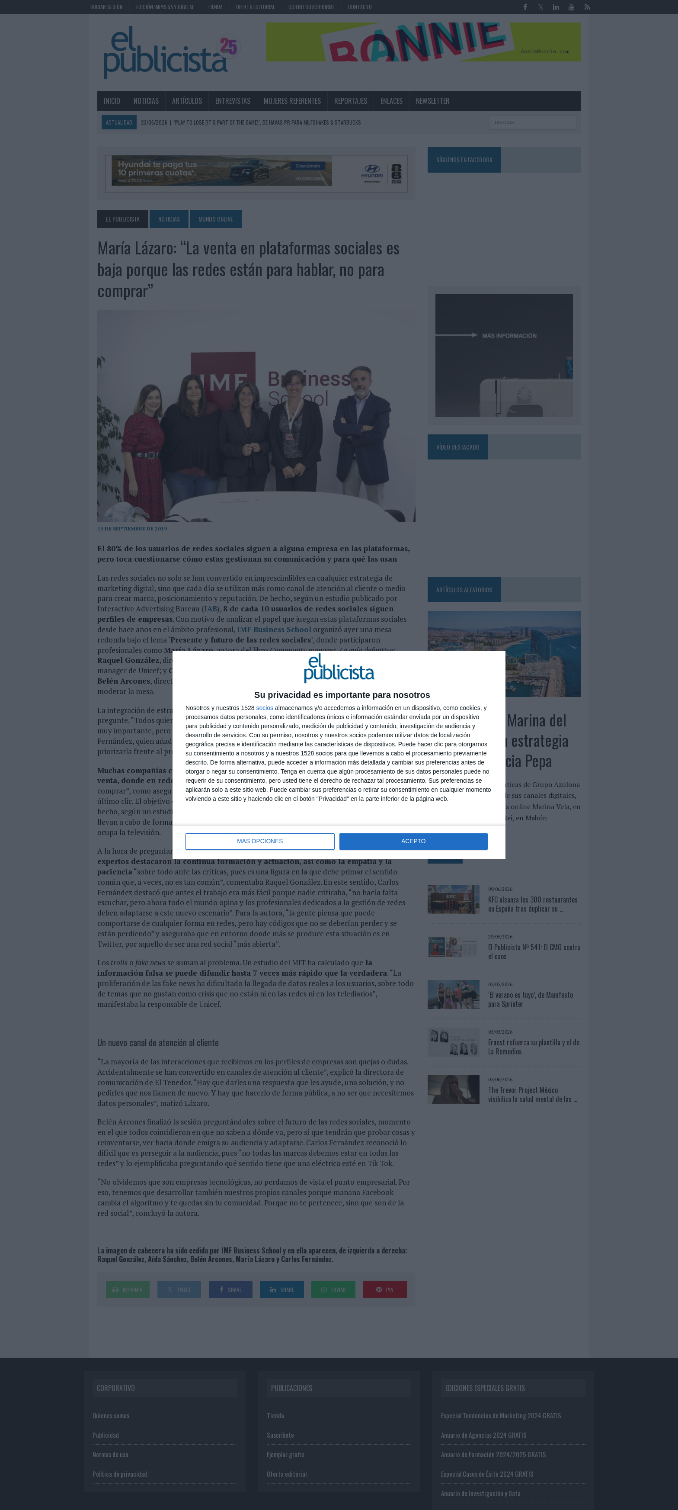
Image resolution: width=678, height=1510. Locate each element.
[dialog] (339, 755)
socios (264, 708)
